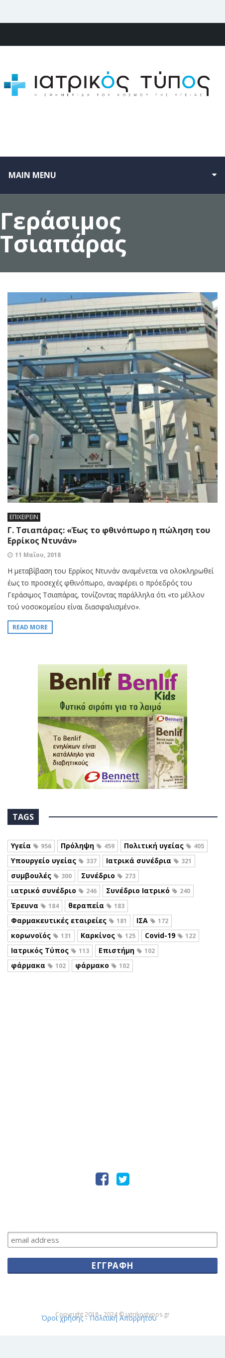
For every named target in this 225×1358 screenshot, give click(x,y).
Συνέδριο (108, 875)
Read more (30, 627)
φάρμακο (102, 965)
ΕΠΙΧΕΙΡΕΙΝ (23, 517)
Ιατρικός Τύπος (50, 950)
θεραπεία (96, 905)
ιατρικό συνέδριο (54, 890)
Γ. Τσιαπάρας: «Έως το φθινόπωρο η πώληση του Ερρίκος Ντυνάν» (108, 535)
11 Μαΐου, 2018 (38, 555)
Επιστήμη (127, 950)
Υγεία (31, 845)
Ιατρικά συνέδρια (149, 860)
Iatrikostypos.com (113, 1016)
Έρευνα (35, 905)
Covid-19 (170, 935)
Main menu (32, 175)
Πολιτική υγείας (164, 845)
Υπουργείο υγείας (54, 860)
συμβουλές (41, 875)
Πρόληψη (87, 845)
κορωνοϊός (41, 935)
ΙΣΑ (152, 920)
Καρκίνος (108, 935)
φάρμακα (38, 965)
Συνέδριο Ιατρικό (148, 890)
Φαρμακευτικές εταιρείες (69, 920)
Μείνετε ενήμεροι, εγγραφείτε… (112, 1213)
